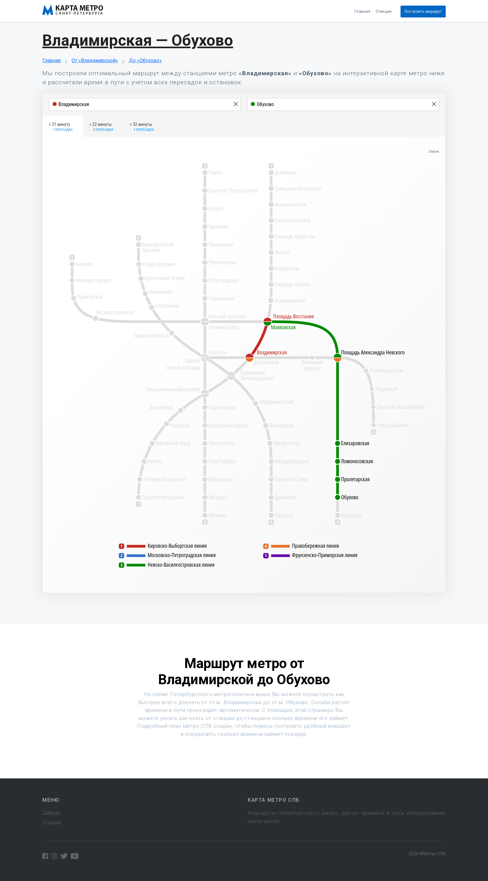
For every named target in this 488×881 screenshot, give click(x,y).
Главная (362, 11)
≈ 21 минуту (61, 127)
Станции (384, 11)
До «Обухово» (145, 60)
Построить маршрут (423, 11)
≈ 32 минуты (142, 127)
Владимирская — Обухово (137, 40)
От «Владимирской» (95, 60)
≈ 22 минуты (101, 127)
